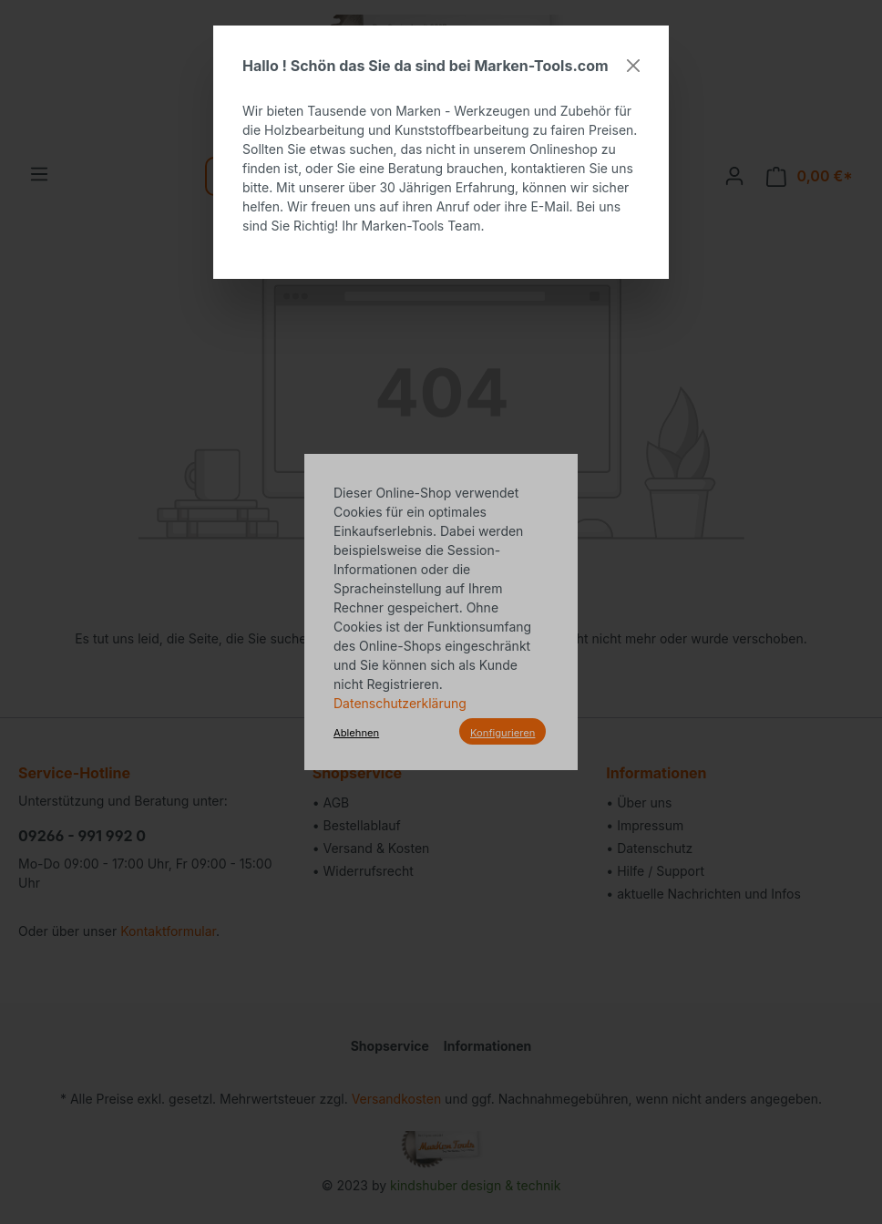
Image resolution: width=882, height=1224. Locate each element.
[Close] (633, 66)
